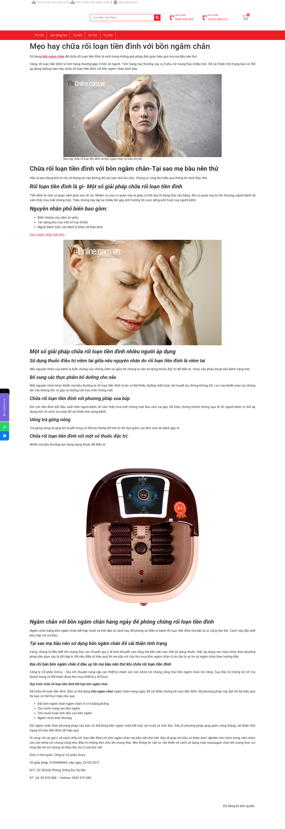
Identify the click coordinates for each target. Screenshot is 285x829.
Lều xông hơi (58, 35)
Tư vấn (77, 35)
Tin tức (39, 35)
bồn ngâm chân (53, 56)
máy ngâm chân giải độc (47, 234)
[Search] (157, 17)
